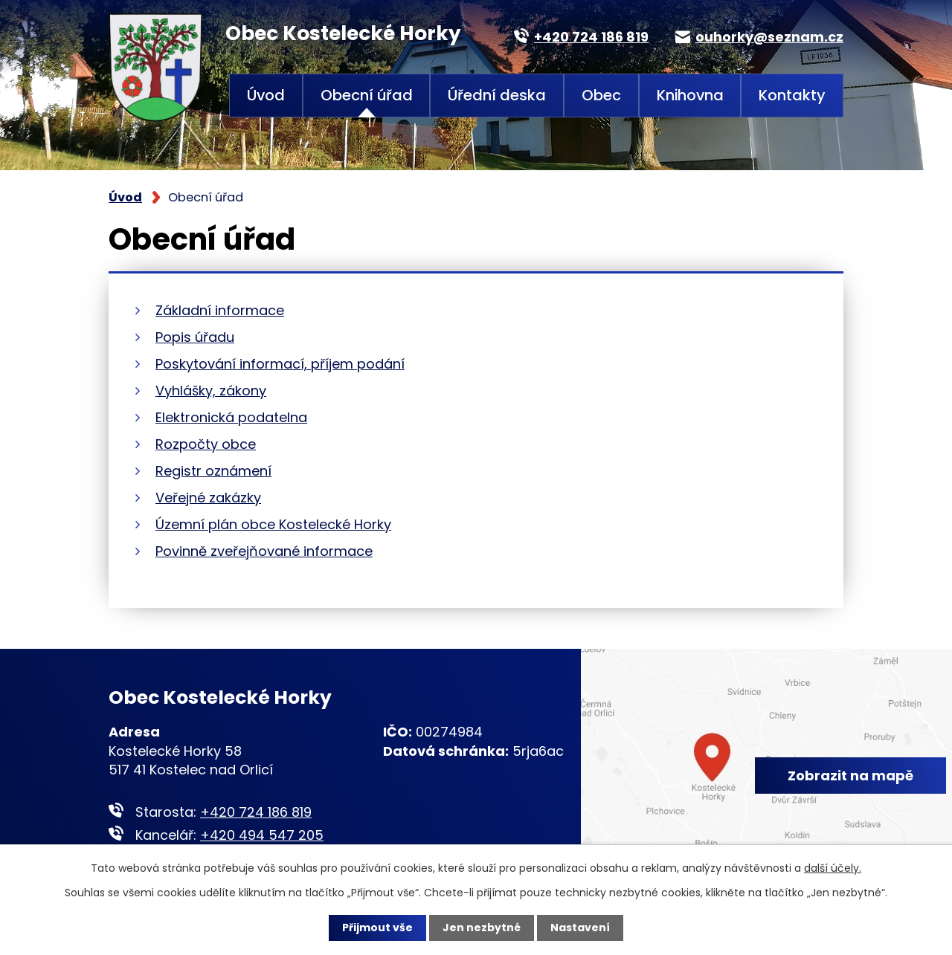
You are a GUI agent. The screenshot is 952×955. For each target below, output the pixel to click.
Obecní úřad (367, 95)
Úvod (266, 95)
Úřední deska (497, 95)
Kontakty (792, 95)
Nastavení (580, 927)
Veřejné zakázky (208, 497)
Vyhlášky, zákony (210, 390)
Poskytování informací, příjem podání (280, 364)
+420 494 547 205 (262, 835)
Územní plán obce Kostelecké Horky (273, 524)
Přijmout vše (377, 927)
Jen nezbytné (482, 927)
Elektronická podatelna (231, 417)
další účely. (832, 868)
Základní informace (219, 310)
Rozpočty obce (205, 444)
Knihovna (690, 95)
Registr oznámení (213, 471)
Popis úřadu (194, 337)
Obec (601, 95)
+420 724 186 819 (256, 812)
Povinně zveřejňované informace (264, 551)
